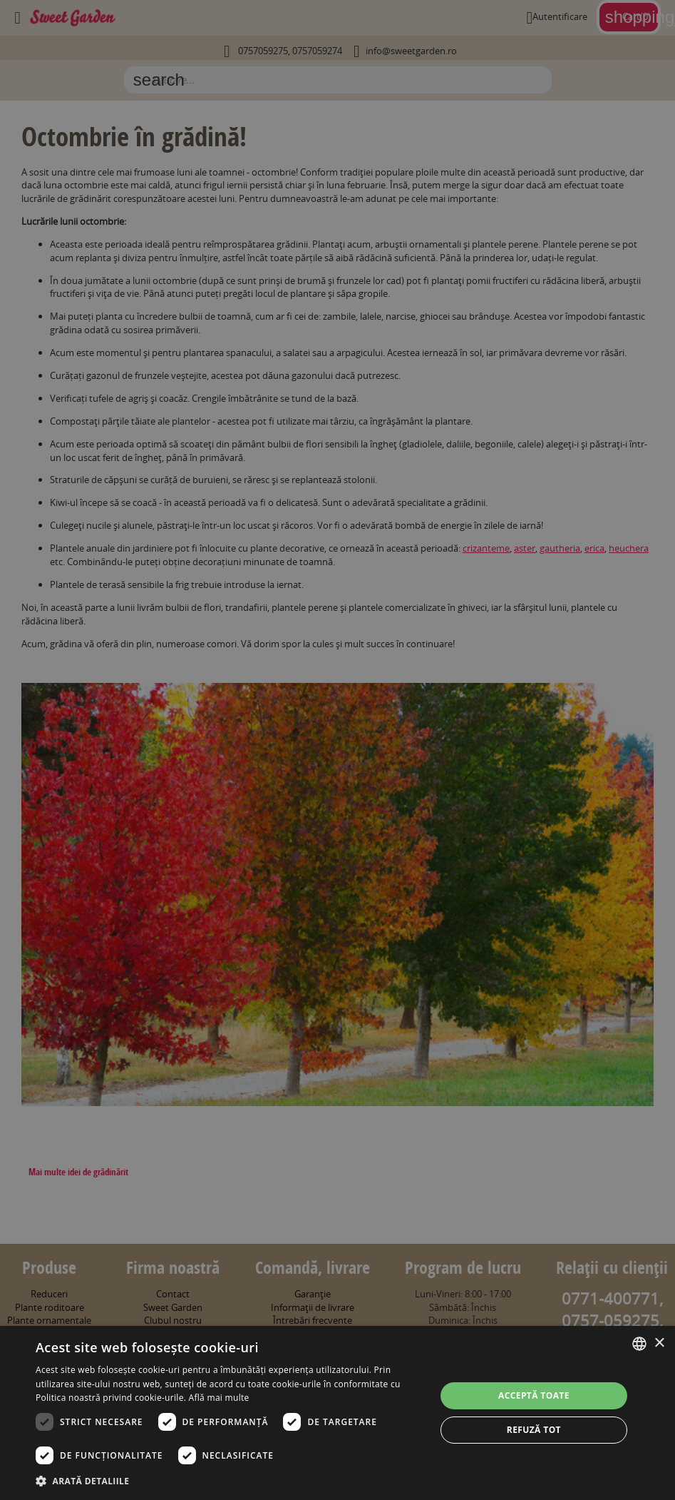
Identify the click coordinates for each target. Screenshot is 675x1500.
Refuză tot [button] (534, 1430)
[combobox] (639, 1344)
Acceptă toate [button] (534, 1395)
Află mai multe (219, 1398)
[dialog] (337, 1413)
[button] (229, 1480)
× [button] (659, 1343)
